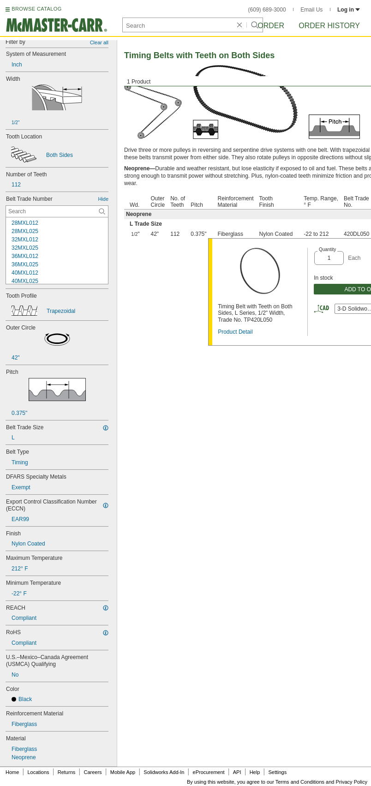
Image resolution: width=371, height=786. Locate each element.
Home (12, 772)
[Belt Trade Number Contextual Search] (57, 211)
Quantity (327, 249)
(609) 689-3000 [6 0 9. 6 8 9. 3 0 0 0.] (267, 9)
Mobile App (122, 772)
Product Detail (235, 332)
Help (255, 772)
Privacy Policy (351, 782)
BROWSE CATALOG (36, 9)
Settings (277, 772)
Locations (38, 772)
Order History (329, 26)
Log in (348, 9)
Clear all (99, 42)
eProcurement (209, 772)
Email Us (311, 9)
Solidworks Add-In (164, 772)
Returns (67, 772)
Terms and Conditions (299, 782)
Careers (93, 772)
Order (270, 26)
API (237, 772)
